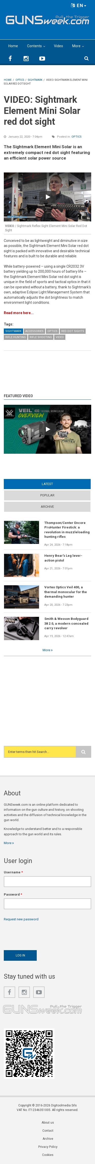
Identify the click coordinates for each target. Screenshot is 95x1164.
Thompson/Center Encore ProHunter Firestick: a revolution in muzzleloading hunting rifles (67, 530)
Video (58, 46)
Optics (76, 136)
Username (13, 872)
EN (79, 5)
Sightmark (13, 331)
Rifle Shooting (41, 337)
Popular (47, 495)
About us (48, 1122)
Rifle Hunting (15, 337)
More (76, 46)
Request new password (21, 919)
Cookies (47, 1154)
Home (13, 46)
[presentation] (42, 934)
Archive (47, 507)
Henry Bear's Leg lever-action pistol (63, 558)
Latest (47, 484)
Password (13, 894)
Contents (34, 46)
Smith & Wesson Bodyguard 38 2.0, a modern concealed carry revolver (66, 623)
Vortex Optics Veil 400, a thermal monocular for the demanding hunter (65, 591)
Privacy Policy (48, 1146)
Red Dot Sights (72, 331)
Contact (47, 1130)
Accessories (34, 331)
